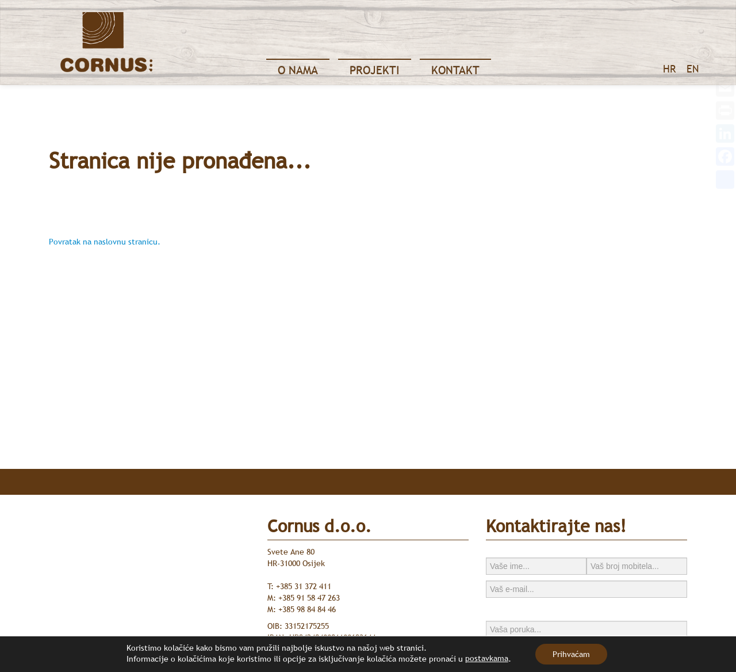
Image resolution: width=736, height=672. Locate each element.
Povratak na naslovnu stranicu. (104, 241)
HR (669, 68)
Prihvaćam (571, 654)
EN (693, 68)
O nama (298, 70)
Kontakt (455, 70)
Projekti (375, 70)
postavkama (486, 658)
